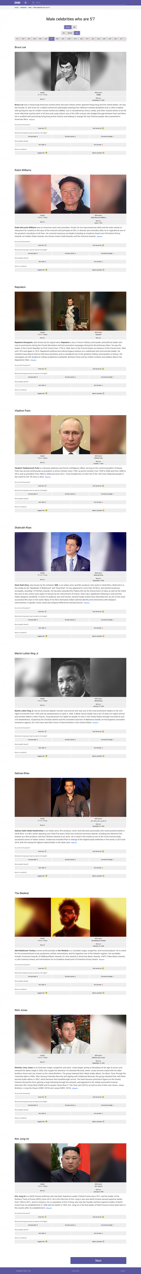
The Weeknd (22, 893)
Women (70, 33)
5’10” (69, 39)
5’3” (29, 39)
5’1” (17, 39)
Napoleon (20, 287)
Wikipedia (32, 119)
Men (77, 33)
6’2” (93, 39)
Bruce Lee (20, 47)
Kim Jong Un (22, 1138)
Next (98, 1260)
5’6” (46, 39)
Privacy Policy (75, 1271)
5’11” (75, 39)
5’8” (57, 39)
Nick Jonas (21, 1010)
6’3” (98, 39)
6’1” (87, 39)
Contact (123, 1271)
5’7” (51, 39)
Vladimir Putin (22, 410)
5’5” (40, 39)
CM (74, 27)
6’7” (121, 39)
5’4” (34, 39)
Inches (68, 27)
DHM (17, 2)
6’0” (81, 39)
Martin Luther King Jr (26, 653)
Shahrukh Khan (23, 527)
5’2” (23, 39)
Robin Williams (23, 170)
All (63, 33)
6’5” (110, 39)
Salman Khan (22, 773)
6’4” (104, 39)
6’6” (115, 39)
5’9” (63, 39)
